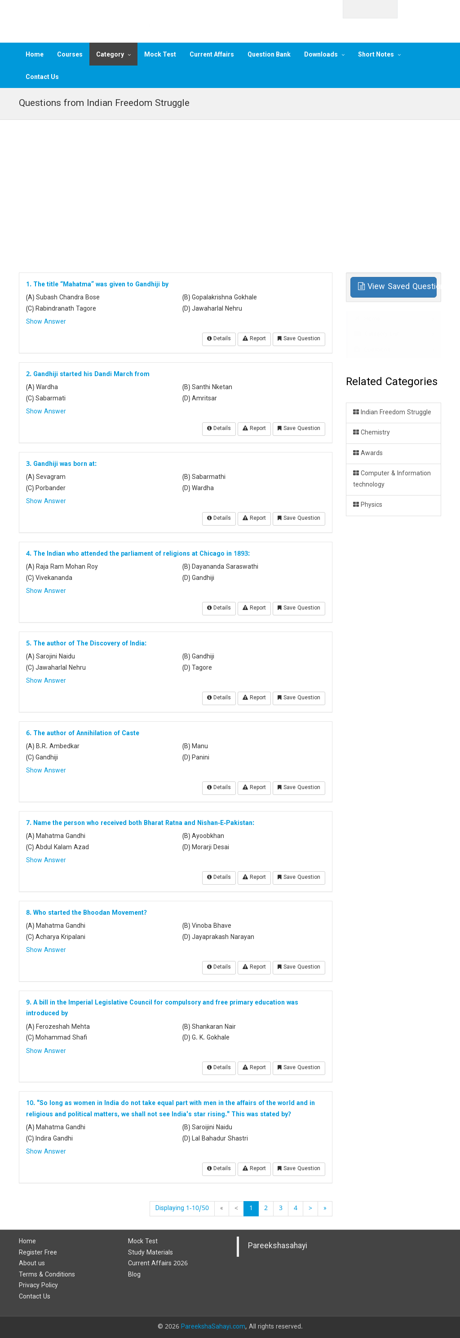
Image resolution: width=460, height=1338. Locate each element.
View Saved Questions (397, 287)
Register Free (38, 1253)
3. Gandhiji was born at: (61, 464)
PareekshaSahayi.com (213, 1327)
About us (32, 1264)
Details (219, 339)
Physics (367, 505)
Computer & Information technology (392, 479)
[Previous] (236, 1208)
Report (254, 339)
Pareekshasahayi (277, 1246)
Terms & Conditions (47, 1275)
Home (35, 54)
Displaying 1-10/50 (182, 1208)
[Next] (310, 1208)
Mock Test (160, 54)
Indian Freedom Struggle (392, 413)
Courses (70, 54)
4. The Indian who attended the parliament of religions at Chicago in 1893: (138, 554)
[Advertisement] (230, 191)
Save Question (299, 339)
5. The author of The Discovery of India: (86, 644)
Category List (376, 334)
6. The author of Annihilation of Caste (82, 733)
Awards (368, 453)
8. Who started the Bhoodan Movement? (86, 913)
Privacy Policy (38, 1286)
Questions (372, 350)
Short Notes (376, 54)
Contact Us (42, 76)
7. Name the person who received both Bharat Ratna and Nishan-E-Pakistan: (140, 823)
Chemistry (371, 433)
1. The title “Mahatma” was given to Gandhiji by (97, 285)
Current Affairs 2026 (158, 1264)
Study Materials (150, 1253)
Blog (134, 1275)
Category (110, 54)
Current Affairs (212, 54)
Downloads (321, 54)
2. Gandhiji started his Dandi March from (88, 374)
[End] (325, 1208)
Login (424, 8)
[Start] (221, 1208)
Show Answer (46, 322)
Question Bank (269, 54)
